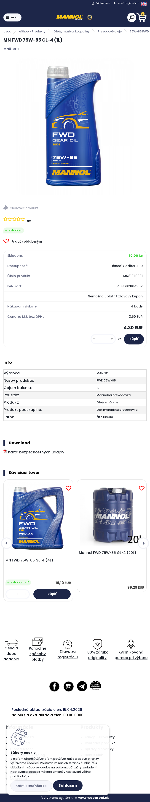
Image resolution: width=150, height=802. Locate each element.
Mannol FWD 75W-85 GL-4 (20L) (107, 553)
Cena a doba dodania (11, 650)
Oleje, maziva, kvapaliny (72, 31)
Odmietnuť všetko (31, 785)
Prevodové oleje (110, 31)
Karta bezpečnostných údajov (33, 452)
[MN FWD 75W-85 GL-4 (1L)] (75, 126)
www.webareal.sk (93, 797)
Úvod (7, 31)
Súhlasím (68, 785)
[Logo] (74, 17)
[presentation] (6, 543)
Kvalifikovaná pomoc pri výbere (131, 649)
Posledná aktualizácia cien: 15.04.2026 (46, 709)
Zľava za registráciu (68, 650)
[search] (131, 17)
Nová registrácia (128, 3)
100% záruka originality (97, 649)
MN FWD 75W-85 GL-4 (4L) (29, 560)
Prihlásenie (103, 3)
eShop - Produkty (32, 31)
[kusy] (103, 339)
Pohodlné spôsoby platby (37, 650)
